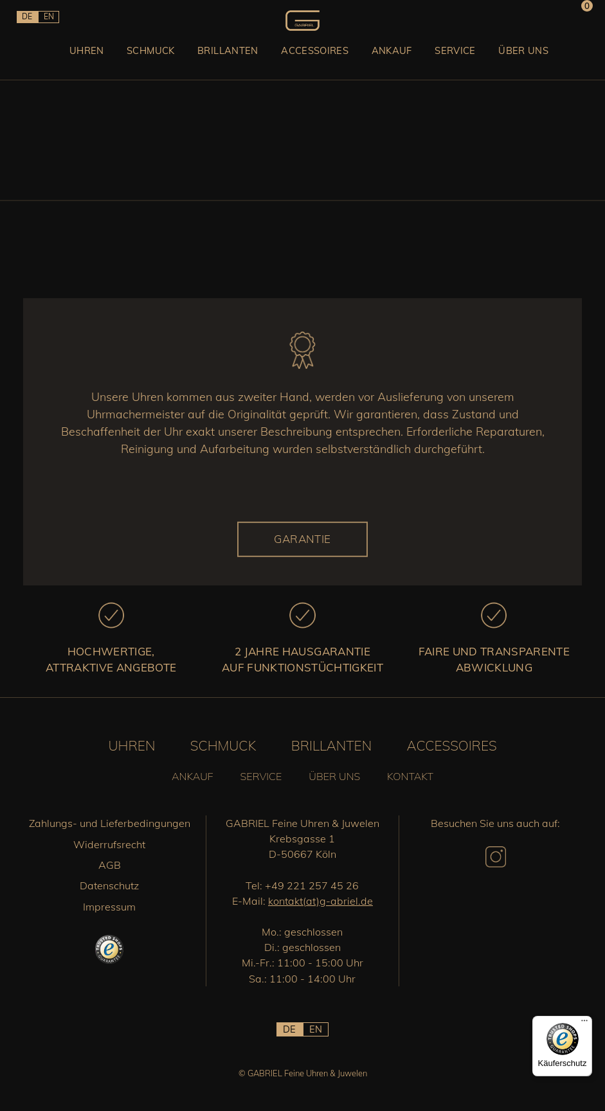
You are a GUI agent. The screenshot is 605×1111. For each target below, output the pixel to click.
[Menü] (584, 1023)
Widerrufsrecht (109, 844)
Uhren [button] (44, 60)
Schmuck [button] (118, 60)
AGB (109, 864)
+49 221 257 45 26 (312, 885)
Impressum (109, 906)
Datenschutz (109, 885)
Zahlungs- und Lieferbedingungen (109, 823)
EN (57, 20)
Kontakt (410, 776)
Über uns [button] (547, 60)
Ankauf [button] (396, 60)
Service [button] (469, 60)
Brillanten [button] (206, 60)
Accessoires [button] (307, 60)
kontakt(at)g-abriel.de (320, 900)
